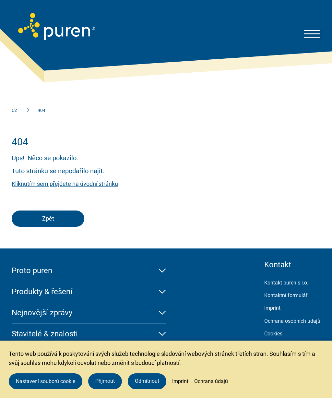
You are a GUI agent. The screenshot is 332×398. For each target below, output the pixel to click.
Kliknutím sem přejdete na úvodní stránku (65, 183)
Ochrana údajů (211, 381)
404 (41, 110)
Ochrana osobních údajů (292, 321)
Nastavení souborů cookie (45, 381)
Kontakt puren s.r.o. (286, 283)
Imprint (272, 308)
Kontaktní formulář (285, 295)
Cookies (273, 334)
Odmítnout (147, 381)
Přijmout (105, 381)
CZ (14, 110)
